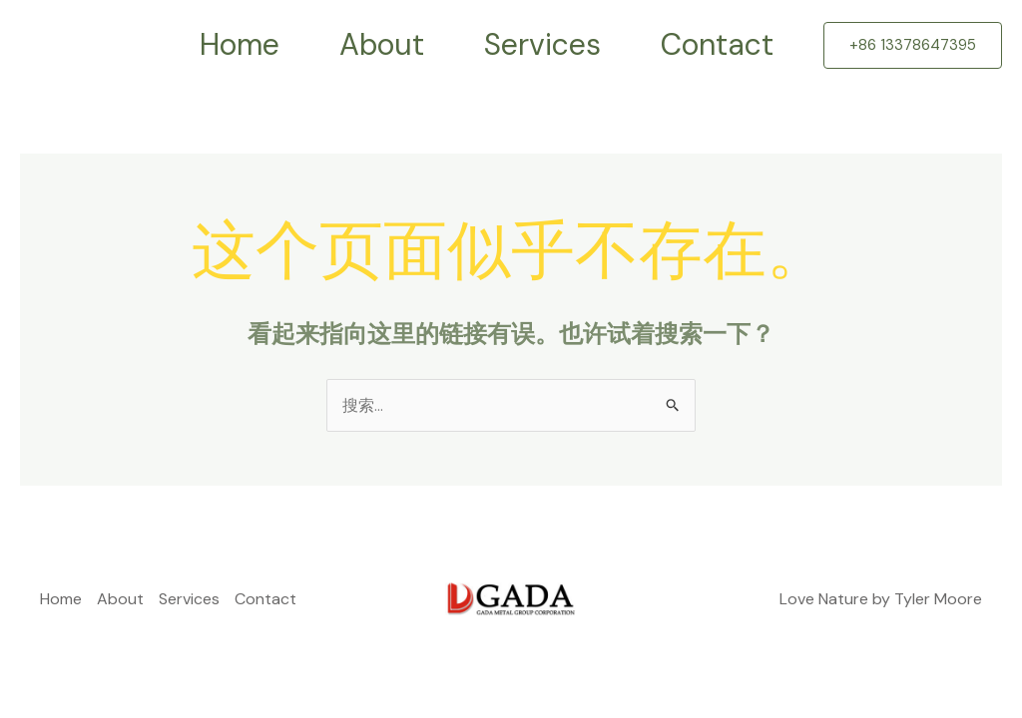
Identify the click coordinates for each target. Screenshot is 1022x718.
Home (239, 44)
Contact (717, 44)
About (381, 44)
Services (542, 44)
